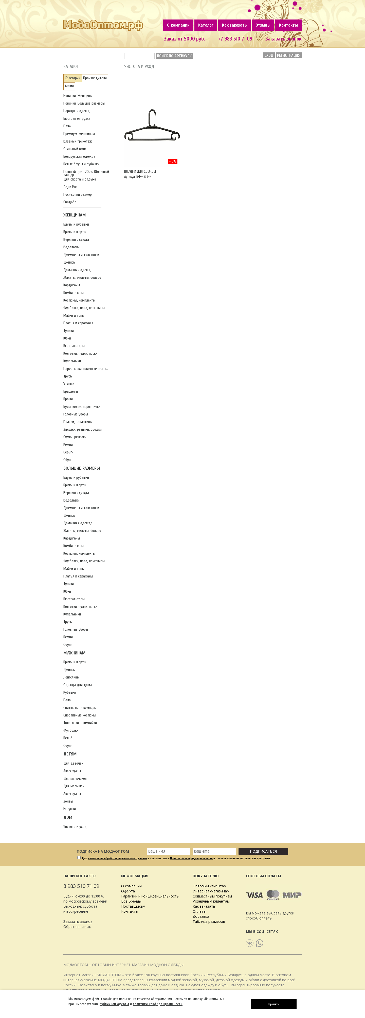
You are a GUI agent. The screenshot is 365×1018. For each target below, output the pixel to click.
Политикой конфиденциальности (191, 858)
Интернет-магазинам (211, 891)
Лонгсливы (71, 677)
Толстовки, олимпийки (80, 723)
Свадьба (69, 202)
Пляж (67, 126)
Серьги (68, 452)
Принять (273, 1004)
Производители (95, 78)
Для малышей (73, 786)
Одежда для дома (77, 685)
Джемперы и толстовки (81, 255)
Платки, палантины (77, 422)
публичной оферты (114, 1004)
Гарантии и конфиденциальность (150, 896)
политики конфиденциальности (157, 1004)
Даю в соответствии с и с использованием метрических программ (176, 858)
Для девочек (73, 763)
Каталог (205, 25)
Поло (67, 700)
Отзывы (263, 25)
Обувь (67, 460)
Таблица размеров (209, 921)
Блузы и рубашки (76, 224)
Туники (68, 331)
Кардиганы (71, 285)
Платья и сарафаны (78, 323)
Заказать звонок (283, 38)
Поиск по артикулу (174, 56)
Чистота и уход (75, 827)
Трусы (67, 376)
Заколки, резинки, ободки (82, 429)
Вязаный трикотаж (77, 141)
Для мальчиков (75, 778)
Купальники (72, 361)
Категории (72, 78)
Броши (68, 399)
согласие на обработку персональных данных (117, 858)
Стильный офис (74, 149)
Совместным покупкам (212, 896)
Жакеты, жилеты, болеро (82, 277)
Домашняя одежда (78, 270)
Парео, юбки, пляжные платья (85, 369)
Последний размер (77, 194)
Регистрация (288, 55)
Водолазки (71, 247)
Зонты (68, 801)
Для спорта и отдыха (79, 179)
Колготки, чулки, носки (80, 353)
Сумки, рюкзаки (74, 437)
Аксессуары (72, 771)
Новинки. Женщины (77, 96)
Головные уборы (75, 414)
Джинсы (69, 262)
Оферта (128, 891)
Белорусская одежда (79, 156)
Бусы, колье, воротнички (81, 407)
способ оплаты (259, 918)
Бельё (67, 738)
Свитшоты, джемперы (80, 708)
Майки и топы (73, 315)
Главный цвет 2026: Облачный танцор (86, 173)
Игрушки (69, 809)
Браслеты (70, 391)
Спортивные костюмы (79, 715)
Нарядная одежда (77, 111)
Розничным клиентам (211, 901)
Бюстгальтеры (74, 346)
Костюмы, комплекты (79, 300)
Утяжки (68, 384)
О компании (178, 25)
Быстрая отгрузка (76, 118)
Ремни (68, 445)
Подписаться (263, 851)
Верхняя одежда (76, 239)
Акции (69, 86)
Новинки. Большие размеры (84, 103)
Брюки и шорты (74, 232)
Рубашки (69, 692)
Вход (268, 55)
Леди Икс (70, 187)
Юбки (67, 338)
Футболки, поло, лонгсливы (84, 308)
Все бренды (131, 901)
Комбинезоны (73, 293)
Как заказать (234, 25)
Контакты (288, 25)
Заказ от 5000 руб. (184, 38)
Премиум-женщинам (79, 134)
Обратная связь (77, 926)
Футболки (70, 730)
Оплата (199, 911)
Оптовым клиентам (209, 886)
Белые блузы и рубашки (81, 164)
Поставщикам (133, 906)
